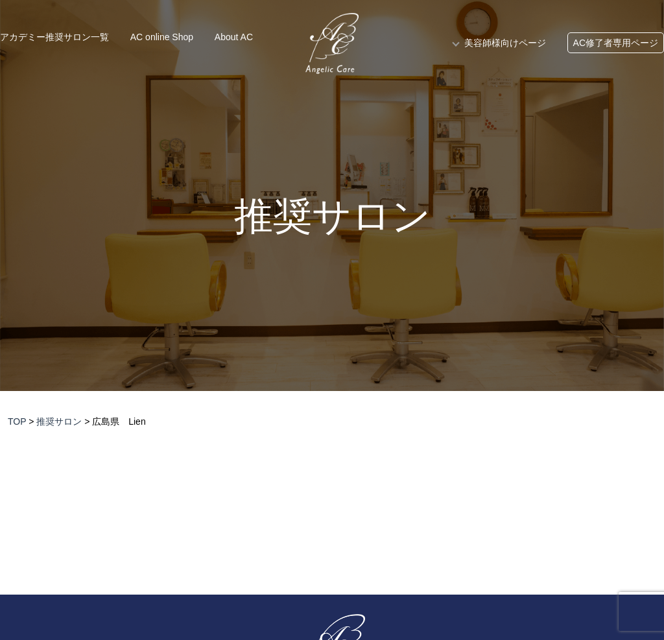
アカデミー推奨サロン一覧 (54, 36)
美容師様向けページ (505, 42)
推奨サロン (332, 216)
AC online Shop (161, 36)
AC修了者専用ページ (615, 43)
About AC (234, 36)
